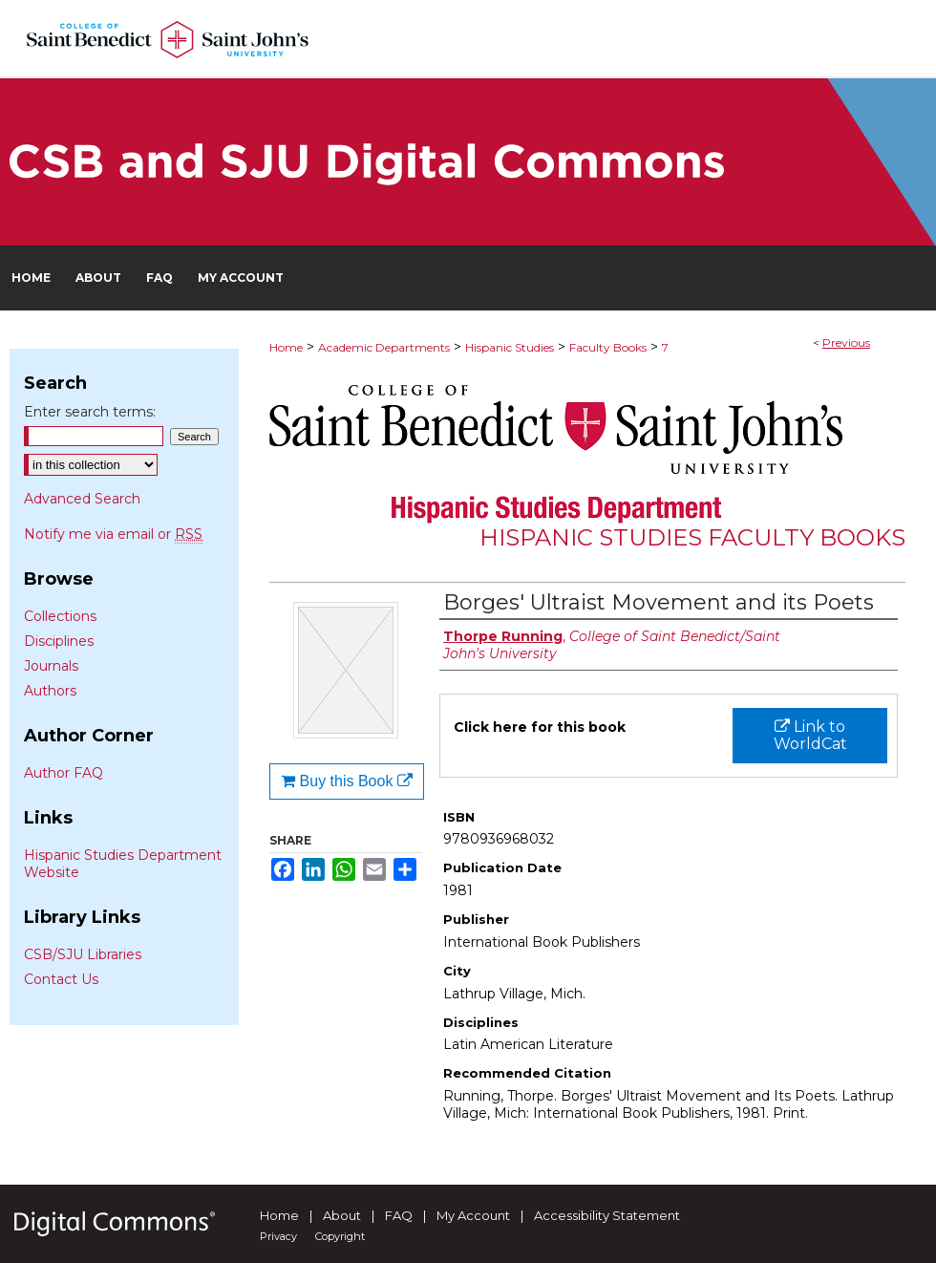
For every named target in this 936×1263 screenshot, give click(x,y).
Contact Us (61, 979)
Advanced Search (82, 498)
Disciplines (59, 641)
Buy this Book (347, 781)
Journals (51, 665)
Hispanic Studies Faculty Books (692, 537)
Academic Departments (384, 347)
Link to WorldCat (810, 735)
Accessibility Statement (607, 1215)
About (342, 1215)
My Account (473, 1215)
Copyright (340, 1236)
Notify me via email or (113, 534)
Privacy (278, 1236)
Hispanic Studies (509, 347)
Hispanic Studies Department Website (123, 863)
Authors (50, 690)
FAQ (399, 1215)
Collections (60, 616)
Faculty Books (608, 347)
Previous (846, 342)
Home (286, 347)
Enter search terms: (90, 411)
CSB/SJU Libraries (82, 954)
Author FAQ (63, 772)
